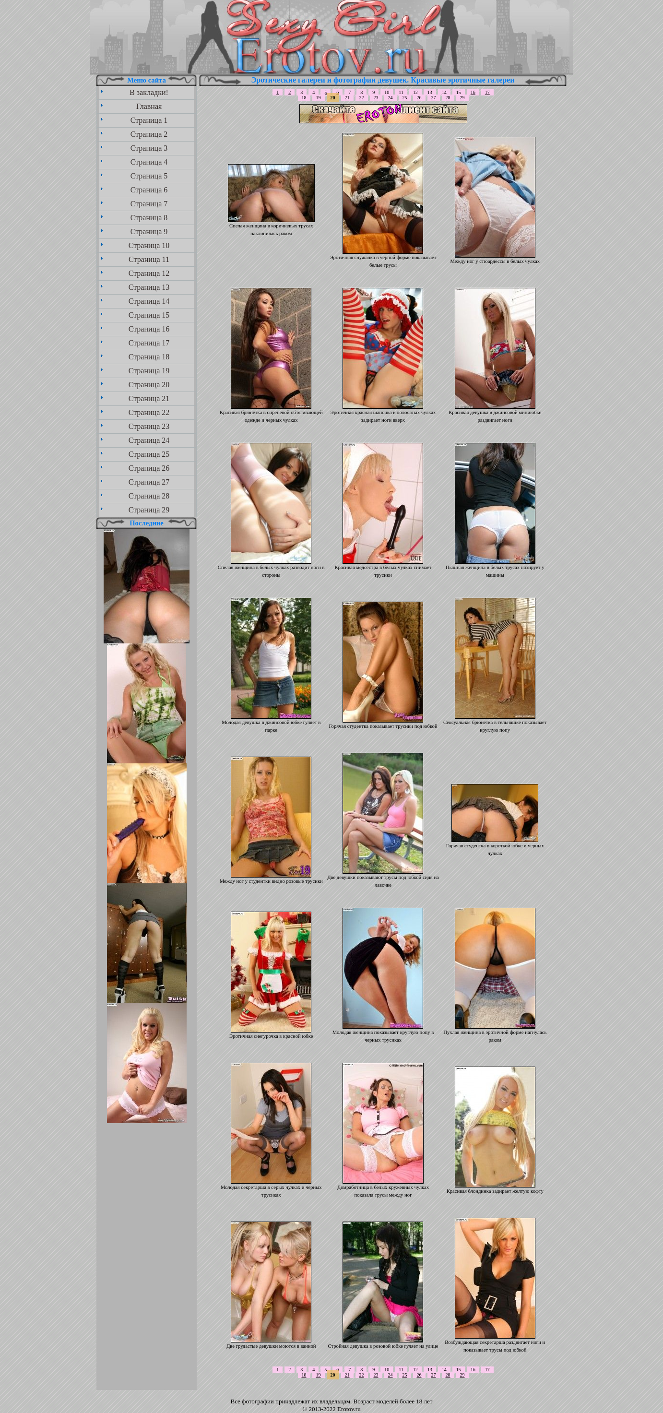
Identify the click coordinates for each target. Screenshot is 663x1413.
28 (448, 97)
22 (361, 97)
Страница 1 (149, 120)
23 (376, 97)
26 (419, 97)
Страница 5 (149, 176)
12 (415, 92)
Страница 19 (149, 371)
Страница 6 (149, 190)
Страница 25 (149, 454)
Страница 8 (149, 218)
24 (390, 97)
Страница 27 (149, 482)
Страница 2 (149, 134)
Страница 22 (149, 412)
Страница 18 (149, 357)
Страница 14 (149, 301)
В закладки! (149, 92)
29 (462, 97)
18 (304, 97)
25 (405, 97)
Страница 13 (149, 287)
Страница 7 (149, 204)
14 (444, 92)
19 (318, 97)
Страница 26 (149, 468)
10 (386, 92)
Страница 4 (149, 162)
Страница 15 (149, 315)
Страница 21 (149, 398)
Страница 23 (149, 426)
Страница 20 (149, 384)
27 (433, 97)
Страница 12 (149, 273)
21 (347, 97)
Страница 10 (149, 245)
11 (401, 92)
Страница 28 (149, 496)
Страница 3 (149, 148)
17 (487, 92)
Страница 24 (149, 440)
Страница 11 (149, 259)
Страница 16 (149, 329)
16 (473, 92)
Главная (149, 106)
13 (429, 92)
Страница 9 (149, 231)
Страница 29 (149, 510)
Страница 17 (149, 343)
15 (458, 92)
